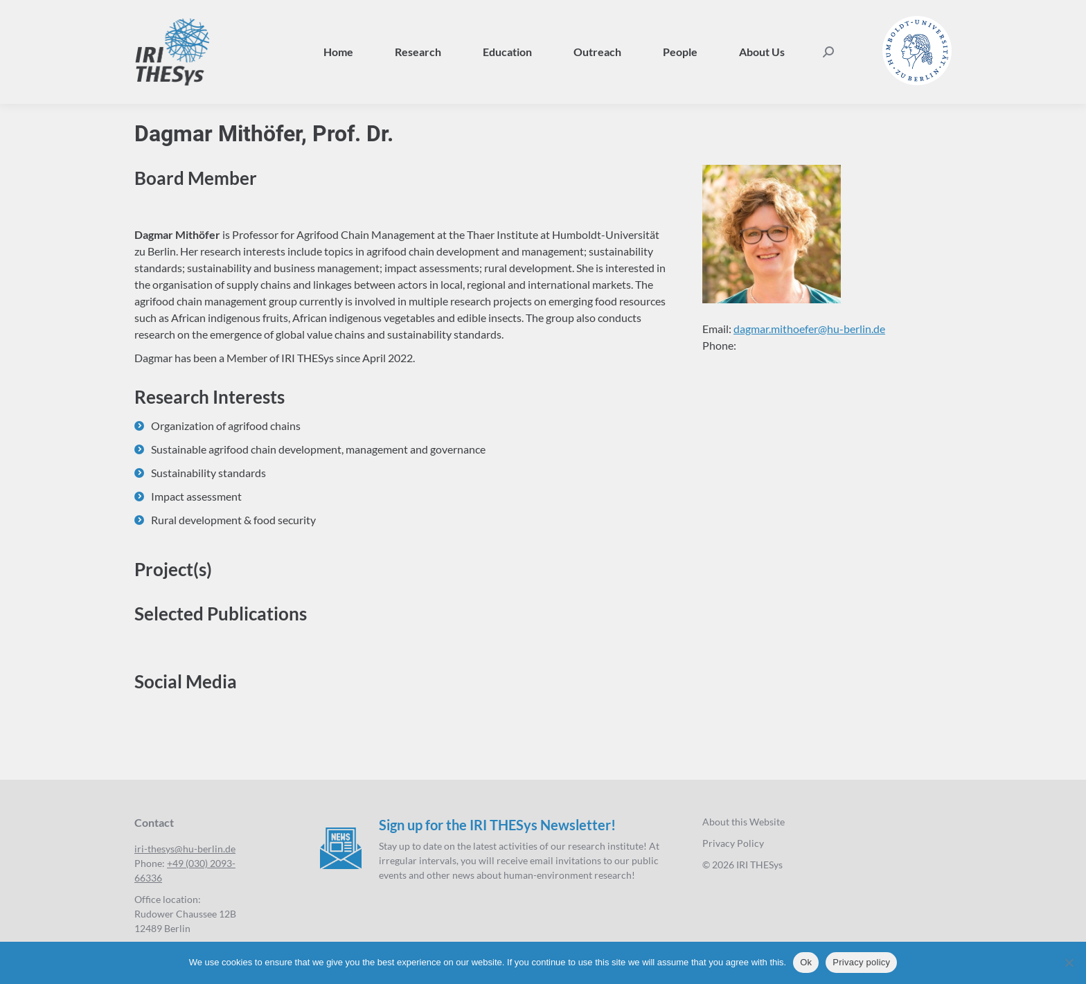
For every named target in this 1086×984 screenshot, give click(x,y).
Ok (806, 962)
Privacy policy (861, 962)
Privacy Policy (733, 843)
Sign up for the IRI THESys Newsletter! (497, 824)
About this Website (743, 822)
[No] (1069, 962)
